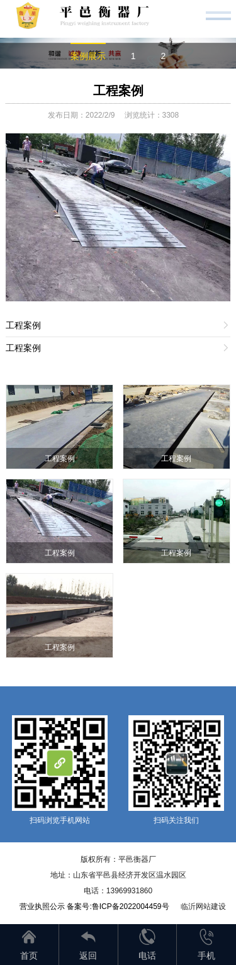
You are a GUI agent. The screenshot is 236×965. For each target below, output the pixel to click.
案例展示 (88, 56)
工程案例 (118, 91)
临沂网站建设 (203, 906)
